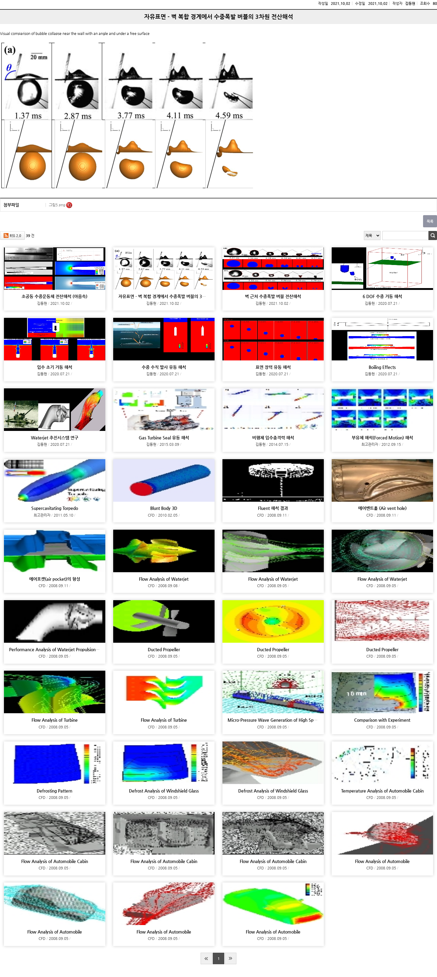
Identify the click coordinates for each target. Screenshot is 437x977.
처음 (206, 958)
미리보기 (69, 205)
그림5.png (57, 205)
